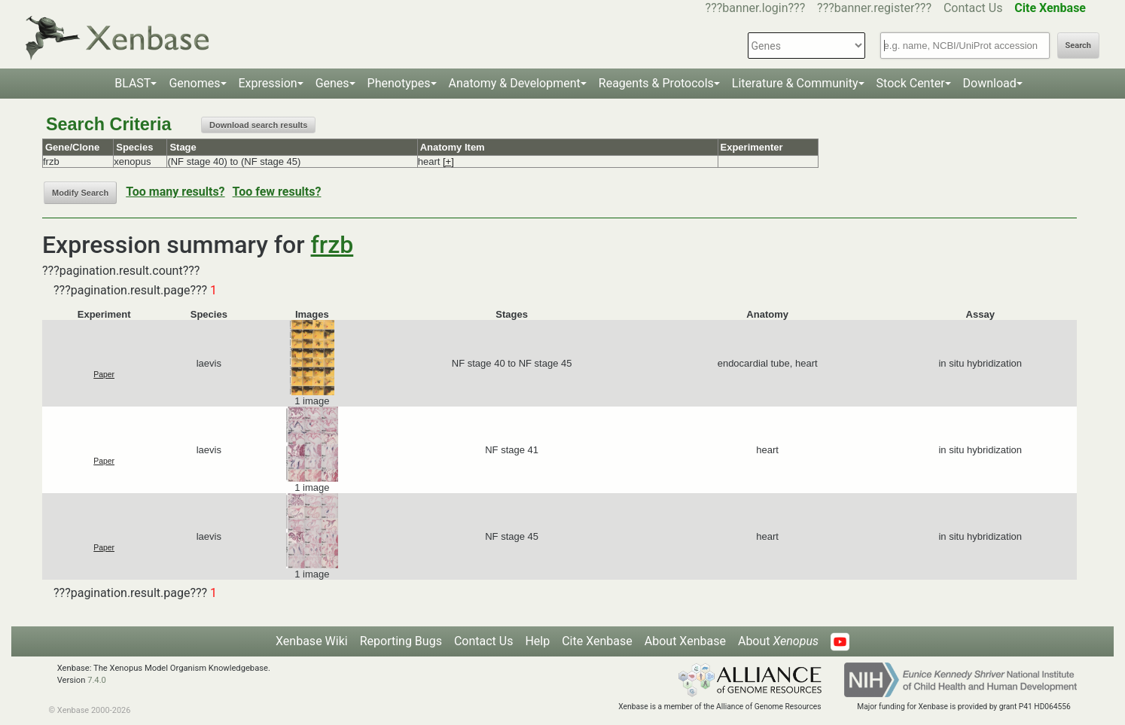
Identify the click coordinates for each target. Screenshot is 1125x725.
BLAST (132, 83)
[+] (448, 161)
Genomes (194, 83)
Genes (332, 83)
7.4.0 (96, 680)
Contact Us (973, 8)
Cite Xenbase (597, 641)
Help (537, 641)
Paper (103, 374)
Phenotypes (399, 83)
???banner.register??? (874, 8)
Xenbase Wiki (312, 641)
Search (1078, 45)
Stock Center (911, 83)
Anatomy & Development (515, 83)
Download (990, 83)
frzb (332, 244)
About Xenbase (685, 641)
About (778, 641)
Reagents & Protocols (656, 83)
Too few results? (277, 191)
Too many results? (175, 191)
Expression (268, 83)
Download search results (258, 124)
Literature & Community (795, 83)
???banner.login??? (756, 8)
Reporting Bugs (401, 641)
